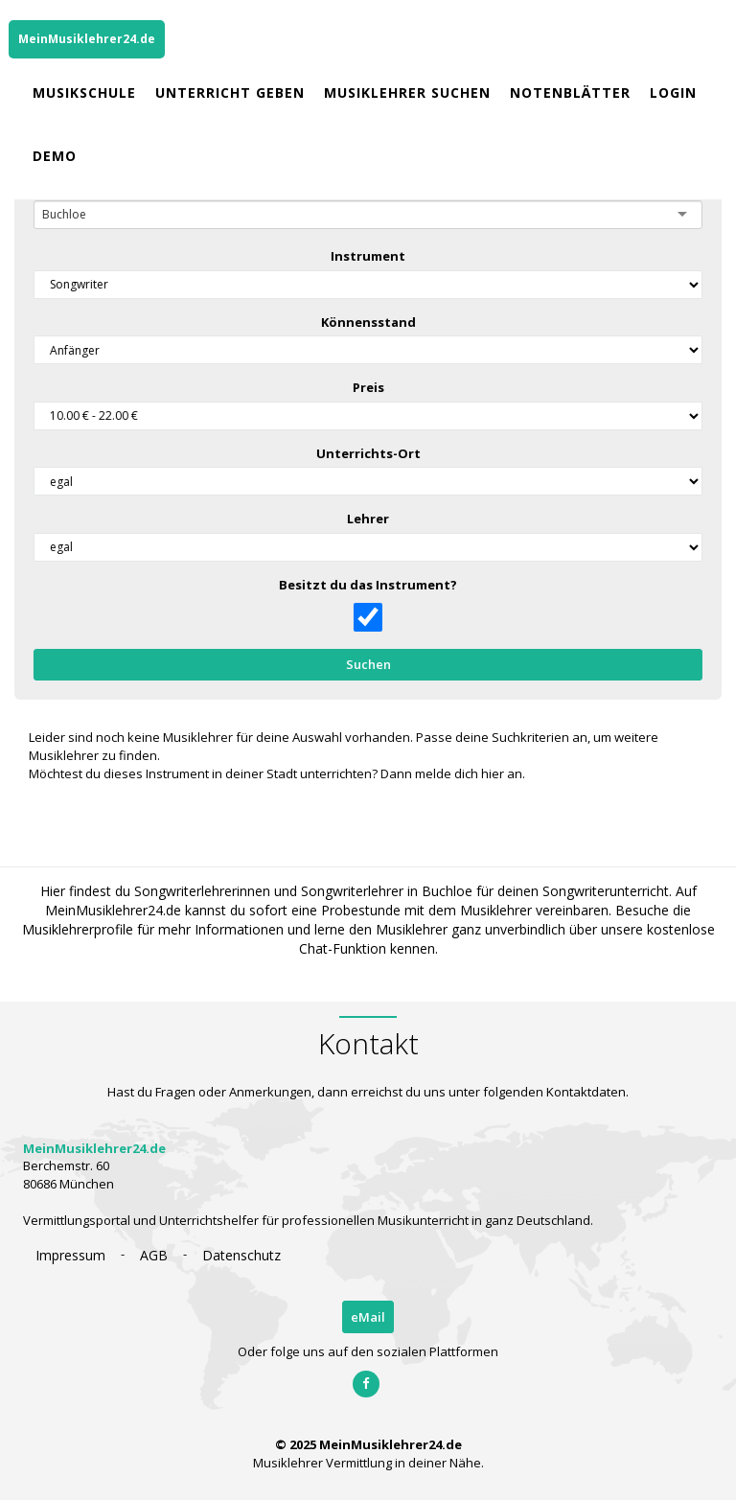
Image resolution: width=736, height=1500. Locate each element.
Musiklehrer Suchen (407, 92)
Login (673, 92)
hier (492, 773)
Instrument (368, 256)
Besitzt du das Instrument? (368, 584)
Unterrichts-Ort (367, 453)
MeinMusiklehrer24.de (86, 39)
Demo (55, 156)
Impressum (70, 1255)
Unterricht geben (230, 92)
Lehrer (368, 518)
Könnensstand (367, 322)
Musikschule (84, 92)
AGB (154, 1255)
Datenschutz (241, 1255)
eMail (368, 1317)
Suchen (367, 664)
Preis (367, 387)
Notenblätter (570, 92)
